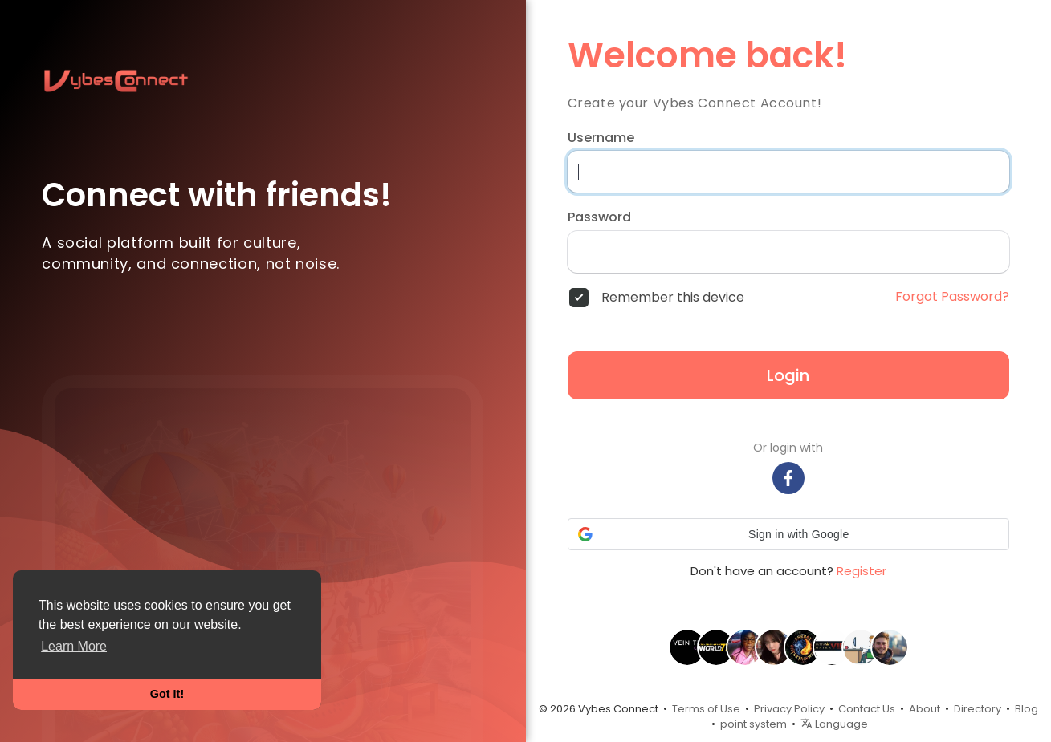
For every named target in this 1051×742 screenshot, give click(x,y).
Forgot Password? (952, 297)
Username (601, 138)
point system (753, 724)
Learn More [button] (74, 646)
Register (861, 570)
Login (788, 375)
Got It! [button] (167, 693)
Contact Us (866, 708)
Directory (977, 708)
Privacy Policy (789, 708)
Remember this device (672, 297)
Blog (1026, 708)
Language (834, 724)
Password (599, 217)
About (924, 708)
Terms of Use (706, 708)
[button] (788, 534)
